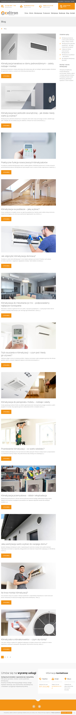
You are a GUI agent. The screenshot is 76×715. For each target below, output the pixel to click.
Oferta (31, 13)
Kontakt (72, 1)
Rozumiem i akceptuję (66, 712)
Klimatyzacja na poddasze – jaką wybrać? (20, 209)
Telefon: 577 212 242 (48, 5)
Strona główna (61, 1)
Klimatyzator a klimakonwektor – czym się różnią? (24, 639)
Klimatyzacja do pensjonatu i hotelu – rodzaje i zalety (25, 402)
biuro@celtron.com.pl (29, 5)
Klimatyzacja (38, 13)
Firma (26, 13)
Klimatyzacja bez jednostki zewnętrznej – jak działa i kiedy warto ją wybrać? (68, 45)
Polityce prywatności (55, 712)
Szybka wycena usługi (66, 6)
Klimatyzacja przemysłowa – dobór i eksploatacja (24, 495)
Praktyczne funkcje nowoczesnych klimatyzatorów (24, 162)
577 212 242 (44, 686)
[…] (34, 71)
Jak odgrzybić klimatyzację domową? (18, 256)
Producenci (46, 13)
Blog (67, 13)
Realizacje (62, 13)
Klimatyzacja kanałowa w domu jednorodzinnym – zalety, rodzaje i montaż (68, 39)
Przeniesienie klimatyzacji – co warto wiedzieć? (23, 449)
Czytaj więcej (6, 76)
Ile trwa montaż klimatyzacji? (14, 592)
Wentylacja (54, 13)
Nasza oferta (67, 1)
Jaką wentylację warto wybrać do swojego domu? (24, 544)
